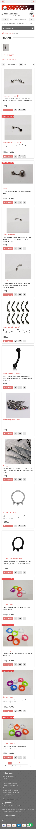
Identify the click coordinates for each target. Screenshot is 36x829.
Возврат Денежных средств (11, 792)
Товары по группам (8, 23)
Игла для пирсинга (10, 466)
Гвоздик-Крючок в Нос (11, 419)
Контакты (21, 23)
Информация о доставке (10, 783)
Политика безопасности (10, 785)
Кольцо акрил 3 (8, 697)
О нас (4, 781)
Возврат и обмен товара (10, 790)
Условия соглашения (9, 788)
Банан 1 (5, 188)
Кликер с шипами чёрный (12, 558)
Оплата (4, 778)
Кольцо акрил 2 (8, 651)
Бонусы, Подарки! (8, 794)
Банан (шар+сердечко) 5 (12, 142)
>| (25, 763)
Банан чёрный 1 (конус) (11, 327)
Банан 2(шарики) (9, 234)
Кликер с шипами (9, 512)
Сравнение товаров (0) (9, 59)
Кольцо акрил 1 (8, 604)
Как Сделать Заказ (8, 776)
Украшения (9, 33)
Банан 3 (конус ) (8, 281)
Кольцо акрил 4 (8, 743)
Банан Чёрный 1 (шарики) (12, 373)
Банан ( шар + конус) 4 (11, 96)
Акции (29, 23)
